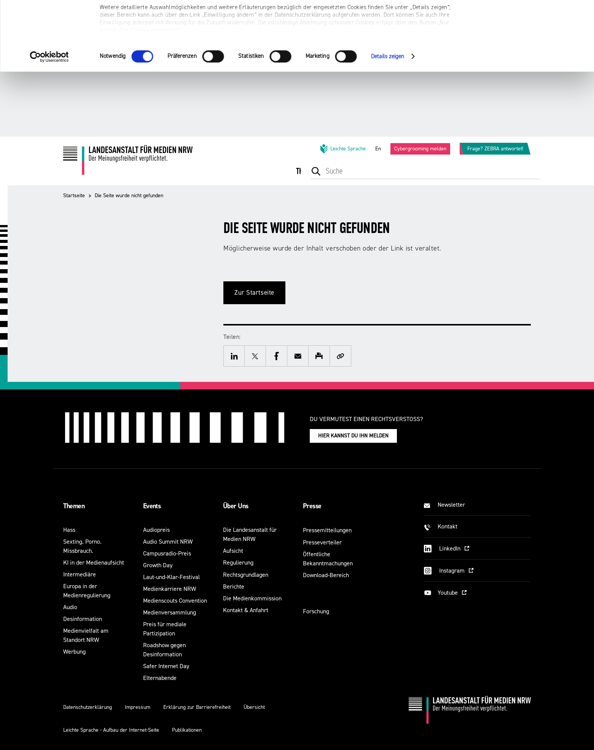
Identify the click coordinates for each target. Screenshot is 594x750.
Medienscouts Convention (175, 601)
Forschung (316, 611)
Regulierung (238, 562)
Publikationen (187, 730)
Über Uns (235, 506)
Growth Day (157, 565)
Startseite (74, 195)
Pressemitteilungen (327, 530)
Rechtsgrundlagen (245, 575)
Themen (74, 506)
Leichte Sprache (342, 148)
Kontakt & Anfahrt (245, 610)
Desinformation (82, 619)
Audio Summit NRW (168, 542)
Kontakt (447, 526)
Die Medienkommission (252, 598)
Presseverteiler (322, 542)
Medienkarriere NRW (169, 589)
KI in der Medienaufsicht (93, 562)
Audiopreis (156, 530)
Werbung (74, 652)
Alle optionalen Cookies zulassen (530, 19)
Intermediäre (79, 574)
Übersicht (254, 707)
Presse (312, 506)
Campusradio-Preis (167, 553)
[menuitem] (307, 176)
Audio (70, 607)
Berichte (233, 586)
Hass (69, 530)
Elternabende (160, 678)
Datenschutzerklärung (87, 707)
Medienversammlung (169, 612)
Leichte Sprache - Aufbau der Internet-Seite (111, 730)
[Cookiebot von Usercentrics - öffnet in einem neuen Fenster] (49, 121)
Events (152, 506)
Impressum (137, 707)
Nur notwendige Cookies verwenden (530, 42)
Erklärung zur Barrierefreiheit (197, 707)
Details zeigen (387, 121)
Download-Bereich (326, 575)
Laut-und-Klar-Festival (171, 577)
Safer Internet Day (166, 666)
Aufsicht (233, 551)
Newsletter (451, 505)
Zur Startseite (254, 293)
